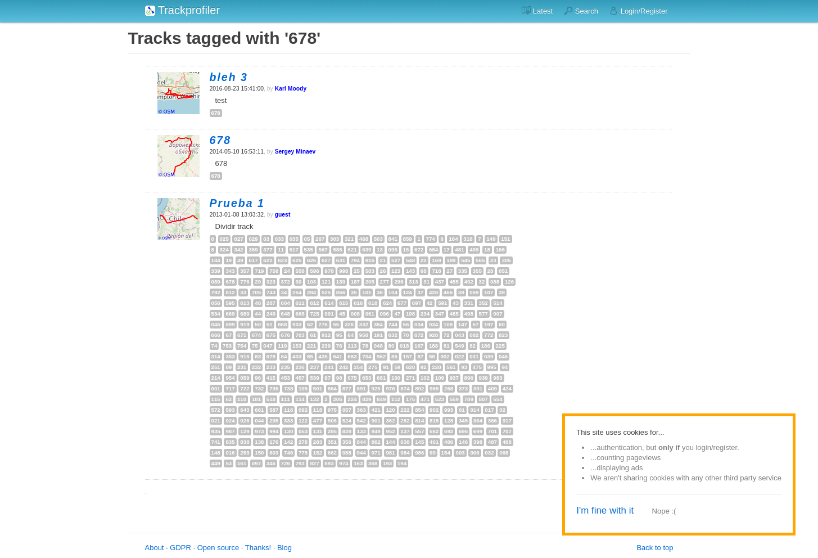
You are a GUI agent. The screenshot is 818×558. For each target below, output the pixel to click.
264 (296, 292)
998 (343, 271)
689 (244, 313)
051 (503, 271)
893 (328, 463)
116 (288, 410)
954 (229, 378)
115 (215, 399)
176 (273, 442)
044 (259, 420)
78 (365, 346)
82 (472, 346)
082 (473, 335)
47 (397, 313)
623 (282, 260)
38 (461, 292)
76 (339, 346)
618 (372, 303)
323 (270, 281)
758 (273, 271)
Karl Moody (291, 89)
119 (282, 346)
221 (311, 346)
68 (424, 271)
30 (299, 281)
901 (375, 420)
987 (229, 431)
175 (410, 399)
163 (358, 463)
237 (314, 367)
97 (327, 378)
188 (433, 346)
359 (252, 249)
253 (244, 452)
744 (392, 324)
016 (229, 452)
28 (490, 271)
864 (332, 388)
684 (433, 249)
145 (419, 442)
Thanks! (258, 547)
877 (346, 388)
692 (448, 431)
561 (450, 367)
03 (266, 239)
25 (357, 271)
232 (256, 367)
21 (383, 260)
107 (488, 292)
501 (317, 388)
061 (369, 313)
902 (434, 410)
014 (474, 410)
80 (391, 346)
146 (463, 442)
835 (229, 442)
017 (489, 410)
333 (288, 420)
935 (215, 431)
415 (270, 378)
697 (416, 303)
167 (418, 346)
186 (485, 346)
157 (407, 356)
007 (497, 313)
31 (426, 281)
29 (258, 281)
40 (258, 303)
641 (337, 356)
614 (328, 303)
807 (482, 399)
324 (224, 249)
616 (358, 303)
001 (215, 388)
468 (363, 239)
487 (492, 442)
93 (464, 367)
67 (228, 335)
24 (287, 271)
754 (241, 346)
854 (419, 410)
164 (453, 239)
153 (296, 346)
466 (448, 292)
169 (436, 260)
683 (351, 356)
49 (240, 260)
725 (314, 313)
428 (433, 292)
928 (433, 335)
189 (450, 260)
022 (459, 356)
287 (270, 303)
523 (439, 399)
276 (322, 324)
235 (285, 367)
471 (425, 399)
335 (462, 271)
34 (284, 292)
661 (259, 410)
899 (229, 324)
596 (314, 271)
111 (285, 399)
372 (285, 281)
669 (229, 313)
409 (492, 388)
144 (390, 442)
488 (507, 442)
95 (339, 335)
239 (326, 346)
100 (395, 378)
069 (473, 292)
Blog (284, 547)
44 (258, 313)
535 (308, 249)
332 (363, 324)
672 (418, 249)
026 (244, 420)
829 (366, 399)
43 (456, 303)
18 (487, 249)
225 (500, 346)
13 (380, 249)
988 (346, 452)
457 (300, 378)
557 (419, 431)
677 (401, 303)
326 (349, 324)
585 (337, 249)
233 (270, 367)
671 (241, 335)
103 (311, 281)
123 (395, 271)
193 (387, 463)
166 (500, 249)
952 (390, 431)
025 (224, 239)
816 (369, 260)
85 (310, 356)
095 (392, 249)
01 (462, 410)
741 (215, 442)
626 (311, 260)
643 (244, 410)
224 (351, 399)
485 (454, 313)
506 (332, 420)
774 (430, 239)
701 (492, 431)
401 (434, 442)
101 (366, 292)
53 (228, 463)
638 (404, 442)
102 (425, 378)
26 (383, 271)
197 (488, 324)
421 (375, 410)
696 (463, 431)
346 (270, 463)
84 (284, 356)
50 (258, 324)
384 (378, 324)
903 (296, 324)
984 (404, 452)
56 (406, 324)
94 (504, 367)
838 (244, 442)
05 (307, 239)
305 (505, 260)
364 (477, 420)
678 (215, 113)
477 (317, 420)
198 (410, 313)
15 (406, 249)
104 (392, 292)
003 (459, 452)
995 (491, 367)
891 (361, 388)
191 (378, 335)
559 (454, 399)
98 (339, 378)
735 (273, 388)
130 (288, 431)
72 (447, 335)
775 (303, 452)
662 (332, 452)
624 (387, 303)
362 (390, 420)
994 (273, 431)
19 (228, 260)
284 (311, 292)
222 (404, 410)
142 (288, 442)
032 (489, 452)
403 (296, 356)
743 (270, 292)
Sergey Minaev (295, 151)
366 (492, 420)
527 (395, 260)
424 (507, 388)
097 (256, 463)
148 (215, 452)
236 (300, 367)
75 (255, 346)
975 (332, 410)
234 (425, 313)
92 (424, 367)
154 (445, 452)
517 (294, 249)
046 (503, 356)
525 (326, 292)
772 (488, 335)
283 (317, 442)
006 (474, 452)
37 (420, 292)
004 (418, 324)
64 (350, 335)
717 (229, 388)
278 (303, 442)
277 (384, 281)
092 (303, 410)
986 (419, 452)
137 (404, 431)
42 (430, 303)
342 (238, 249)
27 (449, 271)
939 (482, 378)
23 (493, 260)
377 (267, 249)
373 (463, 388)
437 (439, 281)
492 (468, 281)
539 (314, 378)
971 (375, 452)
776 (244, 281)
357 (244, 271)
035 (294, 239)
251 (215, 367)
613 (244, 303)
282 (404, 420)
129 (244, 431)
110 (241, 399)
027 (238, 239)
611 (300, 303)
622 (267, 260)
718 (436, 271)
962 (381, 356)
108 (448, 324)
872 (418, 335)
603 (273, 452)
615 (343, 303)
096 (384, 313)
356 (346, 442)
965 (434, 388)
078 (270, 356)
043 (459, 335)
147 (462, 324)
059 (244, 378)
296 (398, 281)
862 (375, 442)
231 (241, 367)
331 (468, 303)
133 (361, 431)
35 (354, 292)
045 (215, 324)
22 (424, 260)
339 (215, 271)
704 (366, 356)
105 (303, 388)
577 (482, 313)
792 (215, 292)
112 (395, 399)
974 (343, 463)
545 (465, 260)
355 (477, 271)
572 (215, 410)
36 (380, 292)
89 (228, 367)
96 (258, 378)
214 (215, 378)
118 (317, 410)
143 (410, 271)
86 (394, 356)
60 (502, 324)
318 (467, 239)
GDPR (180, 547)
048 (378, 346)
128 (448, 420)
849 (381, 399)
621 (351, 249)
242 (343, 367)
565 (480, 260)
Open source (218, 547)
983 (497, 378)
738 (288, 388)
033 (279, 239)
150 (259, 452)
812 (229, 292)
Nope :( (664, 511)
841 (392, 239)
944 (361, 452)
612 (314, 303)
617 (252, 260)
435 (322, 356)
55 (336, 324)
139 (340, 281)
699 (477, 431)
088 (494, 281)
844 (361, 442)
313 (413, 281)
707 (507, 431)
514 (497, 303)
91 (386, 367)
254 (358, 367)
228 (436, 367)
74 (214, 346)
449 (215, 463)
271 (410, 378)
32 (481, 281)
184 (215, 260)
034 (433, 324)
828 (346, 431)
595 (229, 303)
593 (229, 410)
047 (267, 346)
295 (273, 420)
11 (281, 249)
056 (215, 303)
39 (502, 292)
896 (468, 378)
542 (361, 420)
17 (447, 249)
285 (332, 431)
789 (468, 399)
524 (346, 420)
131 (317, 431)
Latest (537, 10)
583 (369, 271)
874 (404, 388)
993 (448, 410)
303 (334, 239)
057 (346, 410)
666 (215, 335)
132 (314, 399)
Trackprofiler (182, 10)
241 (328, 367)
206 (337, 399)
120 (390, 410)
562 (434, 431)
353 (229, 356)
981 (390, 452)
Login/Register (638, 10)
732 (259, 388)
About (154, 547)
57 (476, 324)
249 (270, 313)
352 (482, 303)
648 (285, 313)
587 (273, 410)
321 (349, 239)
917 (507, 420)
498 (468, 313)
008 (355, 313)
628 (410, 367)
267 (319, 239)
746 (288, 452)
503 (378, 239)
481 (459, 249)
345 (463, 420)
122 (303, 420)
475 (477, 367)
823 (503, 335)
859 (407, 239)
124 (407, 292)
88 (432, 356)
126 (509, 281)
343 (229, 271)
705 (256, 292)
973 (259, 431)
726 (285, 463)
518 (270, 399)
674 (256, 335)
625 (296, 260)
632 (392, 335)
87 (420, 356)
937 (454, 378)
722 (244, 388)
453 (285, 378)
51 (269, 324)
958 (363, 335)
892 (419, 388)
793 (300, 463)
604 (285, 303)
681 (381, 378)
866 (340, 292)
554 (497, 399)
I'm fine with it (605, 510)
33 (243, 292)
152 (317, 452)
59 (397, 367)
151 (505, 239)
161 (241, 463)
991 (328, 313)
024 (229, 420)
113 (351, 346)
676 (285, 335)
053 (303, 431)
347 (439, 313)
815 (434, 420)
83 (258, 356)
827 (314, 463)
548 (410, 260)
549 (459, 346)
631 (340, 260)
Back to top (654, 547)
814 (419, 420)
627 (326, 260)
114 (300, 399)
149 (490, 239)
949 (375, 431)
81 (447, 346)
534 (215, 313)
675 (270, 335)
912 (326, 335)
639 (366, 249)
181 (256, 399)
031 (473, 356)
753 (227, 346)
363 (361, 410)
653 (366, 378)
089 (215, 281)
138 (259, 442)
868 (282, 324)
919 (244, 324)
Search (581, 10)
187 (355, 281)
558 (300, 271)
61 (313, 335)
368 (372, 463)
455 (454, 281)
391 (477, 388)
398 (477, 442)
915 (244, 356)
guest (283, 215)
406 (448, 442)
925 (375, 388)
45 (342, 313)
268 (448, 388)
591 (442, 303)
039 (488, 356)
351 (332, 442)
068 (503, 452)
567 (322, 249)
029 (252, 239)
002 (444, 356)
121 (326, 281)
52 (310, 324)
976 (390, 388)
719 (259, 271)
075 (351, 378)
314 (215, 356)
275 (372, 367)
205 (369, 281)
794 (355, 260)
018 (404, 346)
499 (473, 249)
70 (406, 335)
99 (433, 452)
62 (228, 399)
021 (215, 420)
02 (502, 410)
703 (300, 335)
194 (401, 463)
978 (328, 271)
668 (300, 313)
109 (439, 378)
